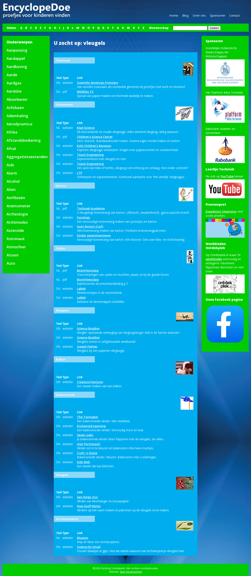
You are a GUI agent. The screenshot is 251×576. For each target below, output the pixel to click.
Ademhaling (17, 115)
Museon (82, 538)
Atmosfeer (16, 246)
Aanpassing (17, 50)
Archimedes (17, 222)
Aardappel (16, 58)
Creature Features (90, 382)
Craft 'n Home (87, 453)
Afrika (12, 132)
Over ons (199, 15)
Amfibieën (16, 197)
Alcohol (13, 181)
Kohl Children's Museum (94, 146)
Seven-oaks (85, 435)
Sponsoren (217, 15)
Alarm (12, 173)
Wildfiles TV (85, 92)
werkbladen (214, 259)
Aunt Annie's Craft (90, 226)
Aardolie (14, 91)
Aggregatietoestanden (27, 156)
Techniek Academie (91, 208)
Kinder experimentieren (94, 235)
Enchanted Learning (91, 426)
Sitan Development (131, 572)
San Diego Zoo (87, 497)
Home (173, 15)
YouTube (227, 176)
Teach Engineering (90, 155)
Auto (11, 263)
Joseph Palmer (87, 346)
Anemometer (18, 205)
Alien (11, 189)
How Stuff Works (89, 506)
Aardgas (14, 83)
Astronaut (16, 238)
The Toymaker (87, 417)
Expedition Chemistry (221, 211)
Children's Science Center (95, 137)
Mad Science (86, 128)
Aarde (12, 74)
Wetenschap (158, 28)
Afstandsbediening (24, 140)
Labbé (81, 288)
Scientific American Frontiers (97, 83)
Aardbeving (17, 66)
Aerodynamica (19, 123)
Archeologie (17, 214)
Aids (10, 164)
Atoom (13, 255)
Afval (11, 148)
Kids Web (83, 462)
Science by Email (89, 547)
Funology (83, 217)
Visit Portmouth (88, 444)
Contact (234, 15)
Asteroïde (15, 230)
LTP (79, 173)
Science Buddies (88, 328)
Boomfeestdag (88, 270)
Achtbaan (15, 107)
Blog (185, 15)
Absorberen (17, 99)
